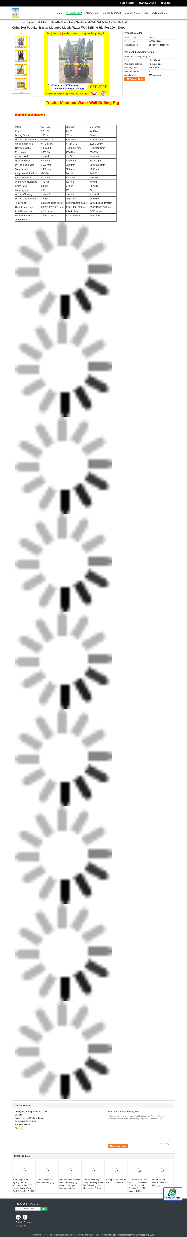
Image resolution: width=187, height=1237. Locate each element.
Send (44, 1209)
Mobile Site (21, 1226)
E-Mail (18, 1222)
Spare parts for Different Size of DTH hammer (116, 1181)
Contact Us (159, 13)
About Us (92, 13)
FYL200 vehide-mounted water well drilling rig (160, 1182)
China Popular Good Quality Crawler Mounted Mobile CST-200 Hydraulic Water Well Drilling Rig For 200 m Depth (23, 1186)
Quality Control (136, 13)
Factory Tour (111, 13)
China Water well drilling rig (59, 1235)
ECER (151, 1235)
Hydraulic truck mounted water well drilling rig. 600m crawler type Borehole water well (69, 1183)
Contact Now (136, 79)
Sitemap (27, 1222)
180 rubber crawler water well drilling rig (45, 1181)
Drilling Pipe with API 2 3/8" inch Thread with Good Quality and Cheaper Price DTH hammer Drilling (138, 1185)
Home (58, 13)
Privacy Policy (39, 1235)
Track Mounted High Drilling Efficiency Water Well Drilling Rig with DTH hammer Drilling (92, 1183)
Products (73, 13)
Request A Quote (147, 2)
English (169, 2)
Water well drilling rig (40, 22)
